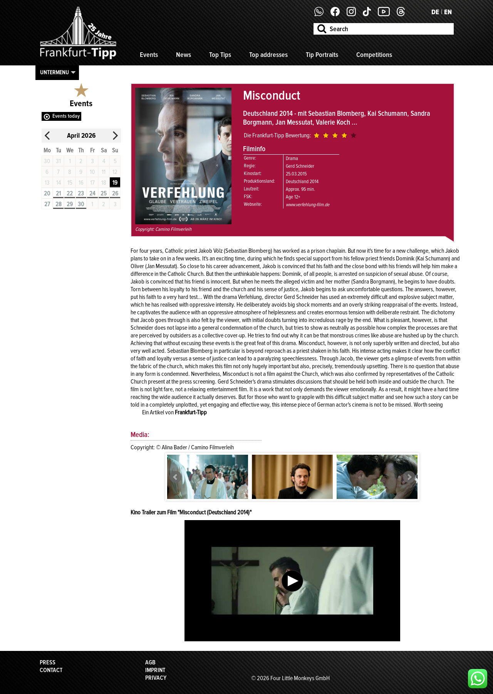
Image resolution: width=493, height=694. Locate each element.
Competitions (374, 54)
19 (114, 183)
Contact (51, 670)
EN (448, 12)
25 (104, 193)
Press (47, 662)
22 (70, 193)
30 (81, 204)
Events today (66, 116)
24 (92, 193)
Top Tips (220, 54)
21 (58, 193)
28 (58, 204)
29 (70, 204)
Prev (175, 477)
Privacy (155, 678)
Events (149, 54)
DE (435, 12)
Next (409, 477)
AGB (150, 662)
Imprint (155, 670)
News (183, 54)
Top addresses (268, 54)
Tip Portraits (322, 54)
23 (81, 193)
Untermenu (54, 72)
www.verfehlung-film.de (307, 205)
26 (115, 193)
